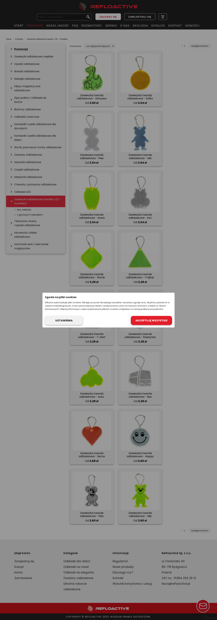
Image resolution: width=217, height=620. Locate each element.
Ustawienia (64, 320)
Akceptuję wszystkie (151, 320)
